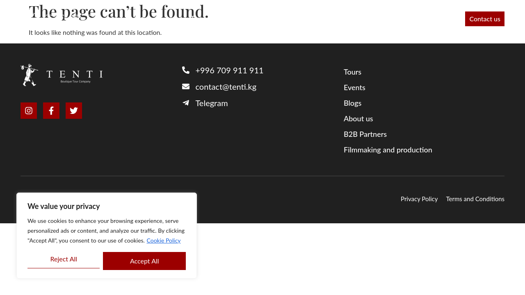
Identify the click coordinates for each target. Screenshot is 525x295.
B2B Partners (239, 19)
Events (444, 19)
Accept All (144, 261)
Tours (198, 19)
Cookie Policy (164, 240)
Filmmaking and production (354, 19)
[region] (106, 236)
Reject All (63, 259)
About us (286, 19)
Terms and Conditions (475, 198)
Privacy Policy (419, 198)
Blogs (352, 102)
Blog (415, 19)
